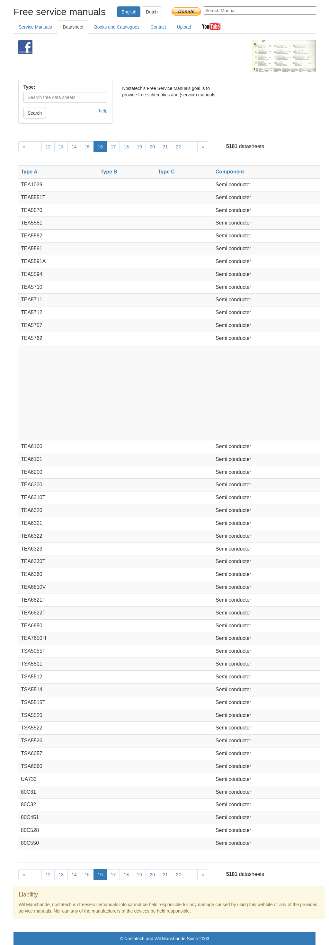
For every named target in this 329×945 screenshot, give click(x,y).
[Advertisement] (156, 56)
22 (178, 146)
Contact (158, 27)
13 (61, 146)
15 (87, 146)
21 (165, 146)
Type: (29, 87)
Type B (109, 171)
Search (35, 113)
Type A (29, 171)
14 (74, 146)
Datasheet (73, 27)
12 (48, 146)
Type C (166, 171)
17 (113, 146)
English (128, 11)
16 (100, 146)
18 (126, 146)
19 (139, 146)
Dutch (152, 11)
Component (230, 171)
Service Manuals (35, 27)
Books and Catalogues (116, 27)
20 (152, 146)
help (103, 110)
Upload (184, 27)
